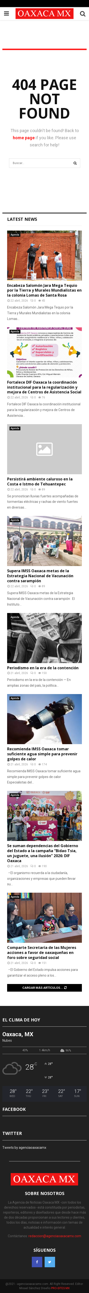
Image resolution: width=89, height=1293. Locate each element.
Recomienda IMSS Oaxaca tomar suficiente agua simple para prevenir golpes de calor (42, 754)
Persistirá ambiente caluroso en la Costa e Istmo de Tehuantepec (40, 481)
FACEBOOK (14, 1109)
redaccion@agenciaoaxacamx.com (54, 1236)
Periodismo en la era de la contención (43, 667)
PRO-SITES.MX (60, 1288)
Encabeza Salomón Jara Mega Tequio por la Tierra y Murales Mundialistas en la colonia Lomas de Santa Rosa (44, 290)
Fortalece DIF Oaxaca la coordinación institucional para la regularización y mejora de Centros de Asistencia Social (44, 387)
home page (24, 137)
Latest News (22, 219)
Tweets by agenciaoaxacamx (24, 1147)
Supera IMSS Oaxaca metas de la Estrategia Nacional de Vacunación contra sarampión (40, 575)
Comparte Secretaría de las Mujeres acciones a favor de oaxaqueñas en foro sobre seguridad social (41, 952)
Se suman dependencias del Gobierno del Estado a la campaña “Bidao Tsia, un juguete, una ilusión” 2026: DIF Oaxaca (42, 853)
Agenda (15, 234)
